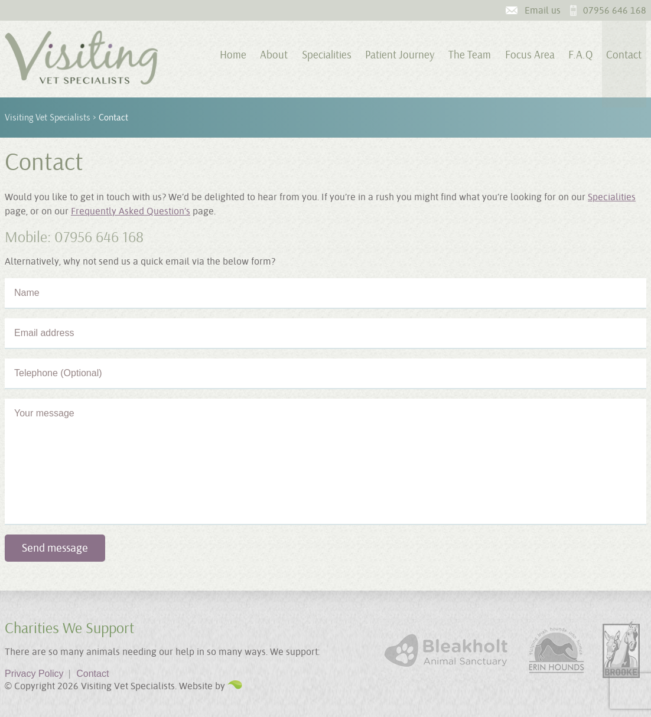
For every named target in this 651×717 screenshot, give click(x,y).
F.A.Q (580, 55)
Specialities (326, 55)
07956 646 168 (614, 10)
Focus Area (530, 55)
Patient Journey (400, 55)
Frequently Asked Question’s (130, 211)
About (274, 55)
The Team (469, 55)
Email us (543, 10)
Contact (624, 55)
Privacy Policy (38, 674)
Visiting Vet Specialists (47, 117)
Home (233, 55)
